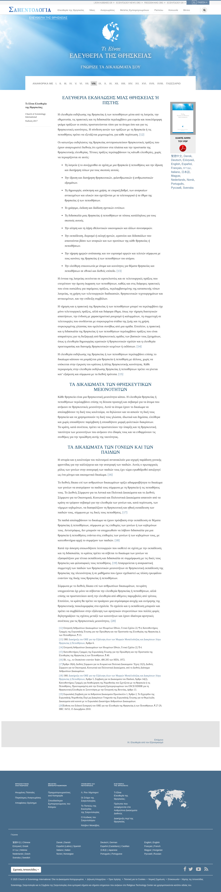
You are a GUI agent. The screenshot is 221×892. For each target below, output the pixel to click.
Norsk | (65, 854)
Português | (111, 854)
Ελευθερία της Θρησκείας (71, 10)
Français (176, 168)
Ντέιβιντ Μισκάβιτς (90, 825)
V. (76, 83)
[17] (124, 512)
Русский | (152, 854)
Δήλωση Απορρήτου (96, 879)
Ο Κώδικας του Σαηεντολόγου (88, 819)
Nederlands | (22, 854)
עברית (187, 168)
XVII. (152, 83)
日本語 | (108, 850)
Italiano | (64, 850)
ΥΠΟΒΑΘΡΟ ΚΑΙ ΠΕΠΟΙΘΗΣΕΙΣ (88, 784)
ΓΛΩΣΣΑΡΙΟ (173, 83)
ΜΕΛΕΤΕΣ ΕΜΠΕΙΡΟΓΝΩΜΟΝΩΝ (57, 784)
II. (60, 83)
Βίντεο (186, 10)
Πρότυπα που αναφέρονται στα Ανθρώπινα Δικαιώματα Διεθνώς (125, 808)
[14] (139, 346)
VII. (87, 83)
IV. (71, 83)
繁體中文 (176, 156)
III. (65, 83)
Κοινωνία (173, 10)
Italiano (175, 171)
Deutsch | (108, 842)
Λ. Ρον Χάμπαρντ (90, 792)
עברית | (20, 850)
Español (187, 164)
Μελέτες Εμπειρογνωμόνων (134, 10)
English (175, 164)
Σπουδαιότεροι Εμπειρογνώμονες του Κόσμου (59, 803)
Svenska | (21, 857)
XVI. (144, 83)
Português (177, 183)
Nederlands (178, 179)
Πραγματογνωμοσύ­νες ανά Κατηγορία (59, 794)
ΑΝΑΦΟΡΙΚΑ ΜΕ (43, 83)
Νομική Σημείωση (157, 879)
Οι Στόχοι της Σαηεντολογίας (88, 799)
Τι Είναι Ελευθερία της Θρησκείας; (121, 795)
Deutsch (176, 160)
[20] (113, 621)
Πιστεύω (158, 10)
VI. (81, 83)
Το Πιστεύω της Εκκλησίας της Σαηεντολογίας (90, 809)
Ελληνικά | (20, 846)
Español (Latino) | (69, 846)
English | (152, 842)
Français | (152, 846)
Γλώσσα (198, 2)
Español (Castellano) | (114, 846)
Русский (176, 187)
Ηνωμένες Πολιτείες (25, 792)
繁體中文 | (21, 842)
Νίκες (92, 10)
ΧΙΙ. (117, 83)
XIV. (130, 83)
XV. (137, 83)
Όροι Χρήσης (115, 879)
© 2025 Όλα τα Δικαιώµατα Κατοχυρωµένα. (47, 879)
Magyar (175, 175)
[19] (114, 563)
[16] (110, 474)
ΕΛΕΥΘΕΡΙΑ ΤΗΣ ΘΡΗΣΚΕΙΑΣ (48, 17)
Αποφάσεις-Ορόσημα (26, 803)
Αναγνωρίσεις (108, 10)
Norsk (190, 179)
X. (105, 83)
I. (56, 83)
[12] (141, 134)
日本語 (185, 171)
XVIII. (160, 83)
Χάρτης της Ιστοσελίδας (192, 879)
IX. (100, 83)
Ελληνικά (188, 160)
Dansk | (64, 842)
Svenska (188, 187)
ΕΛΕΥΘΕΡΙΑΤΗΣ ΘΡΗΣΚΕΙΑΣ (121, 784)
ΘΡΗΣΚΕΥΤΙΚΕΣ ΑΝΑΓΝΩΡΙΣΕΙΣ (22, 784)
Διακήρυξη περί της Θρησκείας (123, 820)
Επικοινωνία (173, 879)
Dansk (188, 156)
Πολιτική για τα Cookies (134, 879)
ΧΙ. (110, 83)
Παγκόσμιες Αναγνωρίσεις (28, 797)
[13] (119, 271)
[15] (120, 374)
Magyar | (153, 850)
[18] (117, 540)
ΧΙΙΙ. (123, 83)
